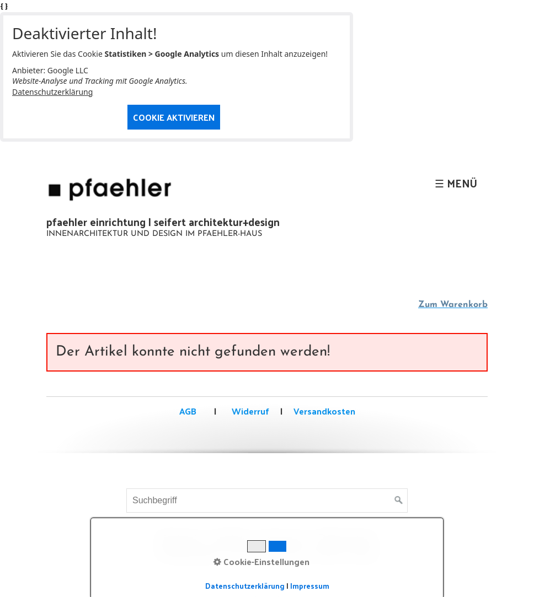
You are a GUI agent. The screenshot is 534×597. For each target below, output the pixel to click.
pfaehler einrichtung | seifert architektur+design (163, 221)
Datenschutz (347, 539)
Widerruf (249, 411)
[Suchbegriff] (267, 500)
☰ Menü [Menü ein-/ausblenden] (456, 183)
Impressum (283, 539)
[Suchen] (399, 500)
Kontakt (231, 539)
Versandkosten (324, 411)
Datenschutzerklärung (52, 92)
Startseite (180, 539)
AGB (187, 411)
